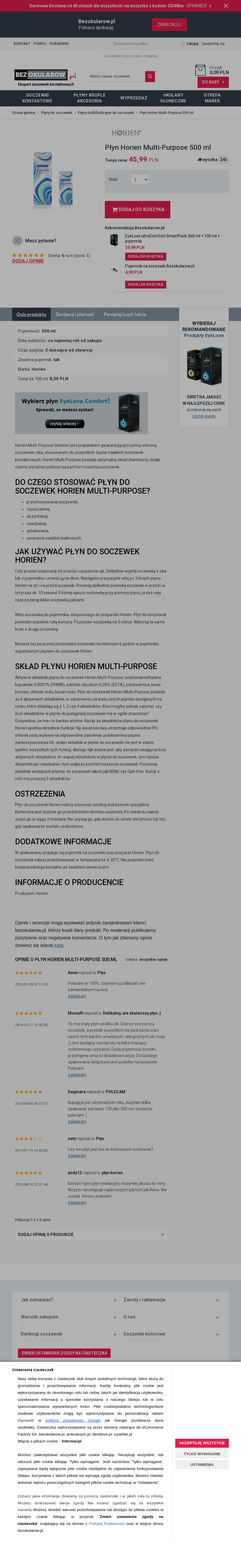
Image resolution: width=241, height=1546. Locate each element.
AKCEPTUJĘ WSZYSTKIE (202, 1443)
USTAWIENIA (202, 1464)
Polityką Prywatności (107, 1523)
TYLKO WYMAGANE (202, 1454)
